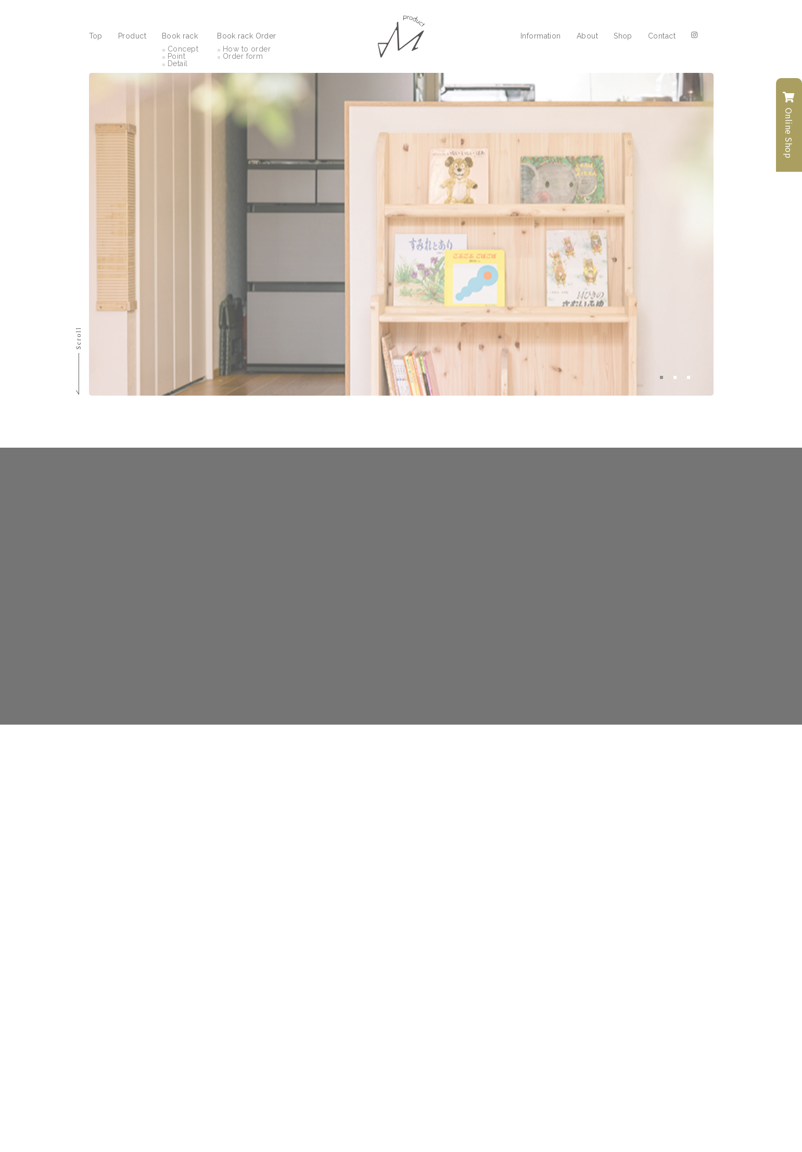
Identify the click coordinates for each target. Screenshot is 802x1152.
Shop (623, 35)
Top (96, 35)
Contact (662, 35)
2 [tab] (675, 377)
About (587, 35)
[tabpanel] (400, 234)
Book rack (180, 35)
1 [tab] (661, 377)
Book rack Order (246, 35)
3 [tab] (688, 377)
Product (132, 35)
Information (540, 35)
